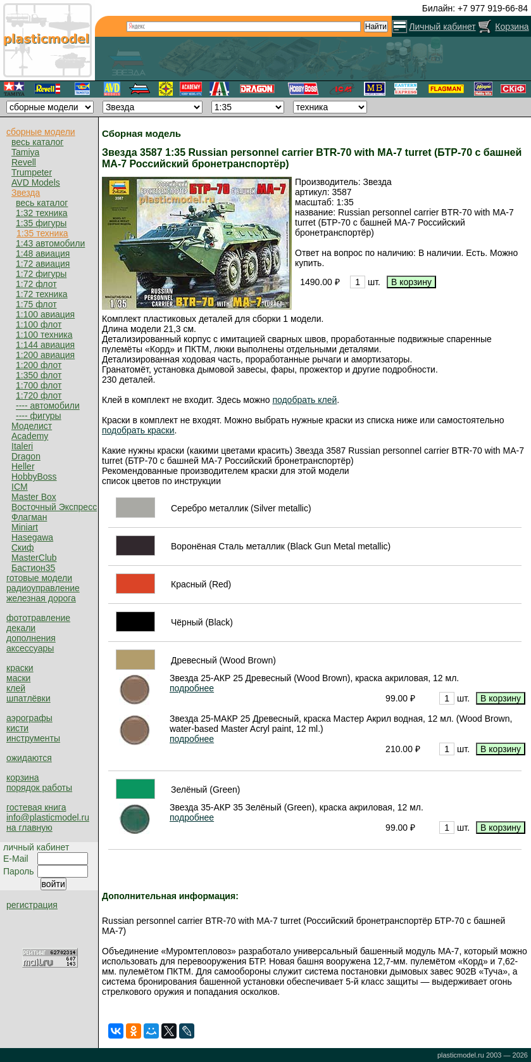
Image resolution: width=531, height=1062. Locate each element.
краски (20, 668)
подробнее (192, 688)
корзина (22, 777)
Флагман (29, 517)
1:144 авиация (45, 345)
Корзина (511, 27)
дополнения (31, 638)
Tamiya (25, 152)
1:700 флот (38, 385)
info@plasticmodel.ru (47, 817)
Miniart (24, 527)
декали (20, 628)
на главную (29, 827)
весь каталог (37, 142)
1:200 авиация (45, 355)
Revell (23, 162)
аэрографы (29, 718)
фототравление (38, 618)
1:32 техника (42, 213)
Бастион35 (33, 568)
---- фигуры (38, 416)
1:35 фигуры (41, 223)
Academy (29, 436)
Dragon (26, 456)
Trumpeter (31, 172)
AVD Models (35, 182)
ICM (19, 487)
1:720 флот (38, 395)
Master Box (33, 497)
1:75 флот (36, 304)
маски (18, 678)
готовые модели (39, 578)
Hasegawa (32, 537)
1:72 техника (42, 294)
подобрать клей (304, 400)
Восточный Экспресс (54, 507)
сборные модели (40, 132)
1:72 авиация (43, 264)
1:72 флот (36, 284)
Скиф (22, 547)
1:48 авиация (43, 253)
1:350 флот (38, 375)
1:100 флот (38, 324)
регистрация (32, 905)
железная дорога (41, 598)
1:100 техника (44, 334)
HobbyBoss (34, 476)
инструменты (33, 738)
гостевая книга (36, 807)
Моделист (31, 426)
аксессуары (30, 648)
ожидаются (29, 758)
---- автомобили (48, 405)
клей (15, 688)
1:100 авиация (45, 314)
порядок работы (39, 788)
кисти (17, 728)
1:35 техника (42, 233)
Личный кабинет (442, 27)
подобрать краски (138, 430)
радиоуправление (43, 588)
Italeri (22, 446)
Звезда (25, 193)
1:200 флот (38, 365)
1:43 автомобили (50, 243)
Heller (23, 466)
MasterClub (34, 558)
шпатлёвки (28, 698)
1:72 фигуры (41, 274)
